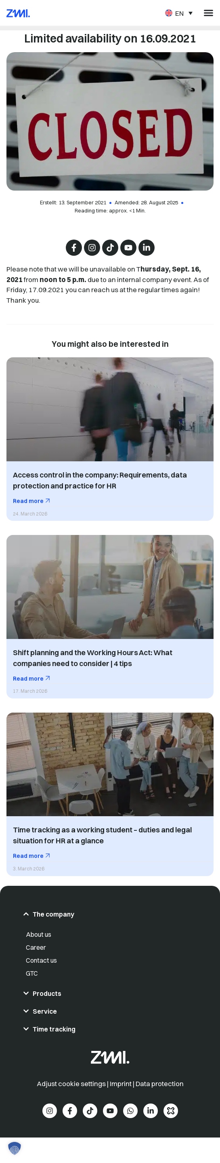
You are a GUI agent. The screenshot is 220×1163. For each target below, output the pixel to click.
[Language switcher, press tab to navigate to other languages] (179, 12)
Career (36, 947)
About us (38, 934)
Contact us (41, 960)
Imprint (121, 1083)
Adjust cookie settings (72, 1083)
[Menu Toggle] (208, 13)
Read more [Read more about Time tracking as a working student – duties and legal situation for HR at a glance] (29, 856)
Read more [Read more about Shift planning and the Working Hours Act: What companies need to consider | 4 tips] (29, 678)
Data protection (160, 1083)
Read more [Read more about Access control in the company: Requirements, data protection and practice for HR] (29, 501)
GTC (32, 973)
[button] (14, 1148)
